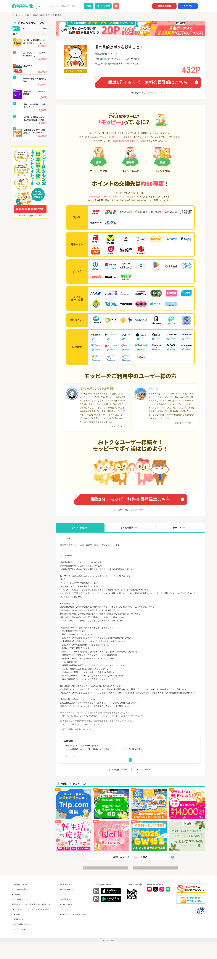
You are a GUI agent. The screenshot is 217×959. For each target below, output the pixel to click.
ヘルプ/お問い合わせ (21, 924)
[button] (12, 29)
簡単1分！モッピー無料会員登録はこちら (148, 82)
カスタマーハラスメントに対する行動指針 (30, 909)
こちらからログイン (155, 92)
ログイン (187, 6)
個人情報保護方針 (20, 889)
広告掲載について (20, 884)
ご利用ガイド (18, 919)
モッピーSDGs (18, 929)
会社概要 (16, 914)
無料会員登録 (164, 6)
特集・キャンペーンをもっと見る (130, 857)
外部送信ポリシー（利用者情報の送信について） (33, 904)
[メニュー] (202, 6)
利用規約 (16, 894)
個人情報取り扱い (20, 899)
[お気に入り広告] (116, 6)
